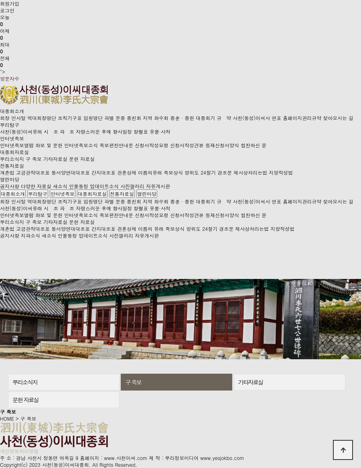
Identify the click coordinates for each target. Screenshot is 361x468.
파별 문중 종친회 (122, 117)
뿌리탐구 (9, 124)
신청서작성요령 (151, 145)
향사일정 (122, 131)
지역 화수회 (155, 117)
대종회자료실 (14, 152)
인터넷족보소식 (81, 145)
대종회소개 (12, 111)
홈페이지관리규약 (302, 117)
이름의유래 (150, 172)
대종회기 (205, 117)
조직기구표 (70, 117)
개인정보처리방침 (19, 451)
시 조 (51, 131)
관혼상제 (126, 172)
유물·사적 (160, 131)
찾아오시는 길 (338, 117)
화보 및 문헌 (49, 145)
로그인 (7, 10)
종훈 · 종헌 (182, 117)
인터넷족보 (12, 138)
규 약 (224, 117)
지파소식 (30, 235)
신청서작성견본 (187, 145)
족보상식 (173, 172)
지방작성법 (281, 172)
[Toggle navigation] (111, 95)
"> (180, 44)
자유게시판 (158, 186)
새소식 (60, 186)
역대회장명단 (41, 117)
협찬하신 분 (253, 145)
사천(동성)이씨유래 (21, 131)
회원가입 (9, 3)
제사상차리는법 (250, 172)
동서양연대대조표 (70, 172)
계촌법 (7, 172)
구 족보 (34, 158)
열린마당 (9, 179)
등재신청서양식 (222, 145)
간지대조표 (103, 172)
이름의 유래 (151, 228)
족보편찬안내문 (116, 145)
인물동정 (78, 186)
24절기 (208, 172)
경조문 (224, 172)
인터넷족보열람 (17, 145)
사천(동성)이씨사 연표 (257, 117)
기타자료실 (55, 158)
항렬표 (141, 131)
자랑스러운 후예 (93, 131)
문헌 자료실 (82, 158)
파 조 (67, 131)
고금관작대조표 (33, 172)
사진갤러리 (132, 186)
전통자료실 (12, 165)
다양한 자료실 (36, 186)
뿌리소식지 (12, 158)
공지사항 (9, 186)
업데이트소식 (104, 186)
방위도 (192, 172)
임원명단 (93, 117)
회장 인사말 (13, 117)
